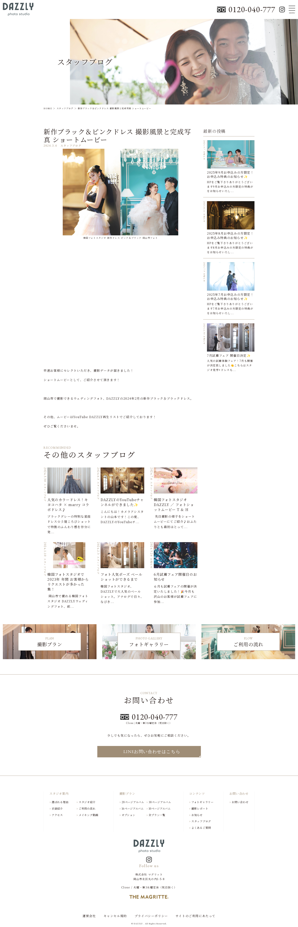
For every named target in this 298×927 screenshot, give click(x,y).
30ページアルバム (160, 802)
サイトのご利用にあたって (196, 916)
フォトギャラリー (202, 802)
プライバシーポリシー (151, 916)
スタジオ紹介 (87, 802)
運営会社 (89, 916)
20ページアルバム (133, 802)
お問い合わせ (240, 802)
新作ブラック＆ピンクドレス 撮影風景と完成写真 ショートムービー (117, 135)
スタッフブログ (201, 821)
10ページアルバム (160, 808)
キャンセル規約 (115, 916)
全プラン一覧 (157, 815)
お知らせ (197, 815)
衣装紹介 (57, 808)
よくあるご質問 (201, 828)
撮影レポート (199, 808)
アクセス (57, 815)
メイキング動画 (88, 815)
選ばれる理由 (60, 802)
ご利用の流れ (87, 808)
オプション (129, 815)
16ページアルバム (133, 808)
